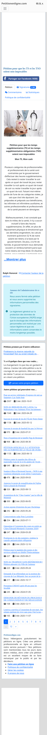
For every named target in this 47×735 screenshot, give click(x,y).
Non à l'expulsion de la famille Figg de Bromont (23, 438)
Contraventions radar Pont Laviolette (18, 517)
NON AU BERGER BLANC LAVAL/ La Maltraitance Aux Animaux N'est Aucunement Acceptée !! (22, 409)
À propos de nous (16, 673)
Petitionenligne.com (14, 3)
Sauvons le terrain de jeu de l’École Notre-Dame (23, 419)
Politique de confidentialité (17, 97)
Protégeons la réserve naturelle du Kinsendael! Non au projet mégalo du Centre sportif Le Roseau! (20, 353)
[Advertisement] (23, 39)
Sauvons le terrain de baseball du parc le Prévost (23, 428)
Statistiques (32, 92)
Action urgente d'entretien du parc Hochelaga (22, 507)
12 (11, 626)
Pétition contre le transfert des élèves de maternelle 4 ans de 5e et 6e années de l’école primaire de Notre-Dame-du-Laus (22, 461)
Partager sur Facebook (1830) (20, 78)
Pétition (8, 87)
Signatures (26, 87)
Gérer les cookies (16, 670)
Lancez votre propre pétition (23, 383)
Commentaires (13, 92)
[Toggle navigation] (5, 8)
